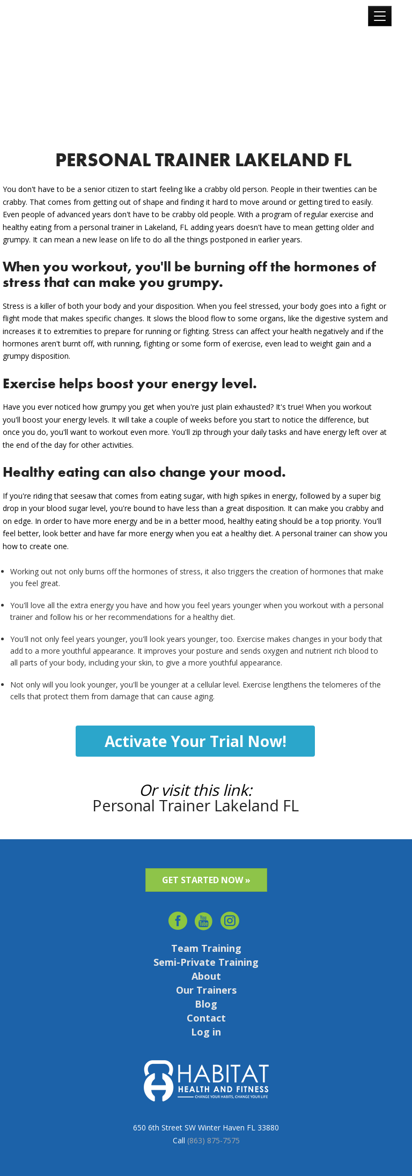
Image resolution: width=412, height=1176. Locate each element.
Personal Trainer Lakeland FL (195, 805)
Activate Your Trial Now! (195, 741)
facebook (178, 917)
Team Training (206, 948)
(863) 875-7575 (213, 1140)
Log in (206, 1031)
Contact (206, 1017)
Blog (206, 1003)
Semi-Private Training (206, 962)
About (206, 976)
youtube (204, 917)
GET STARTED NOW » (206, 880)
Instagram (230, 917)
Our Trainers (206, 989)
